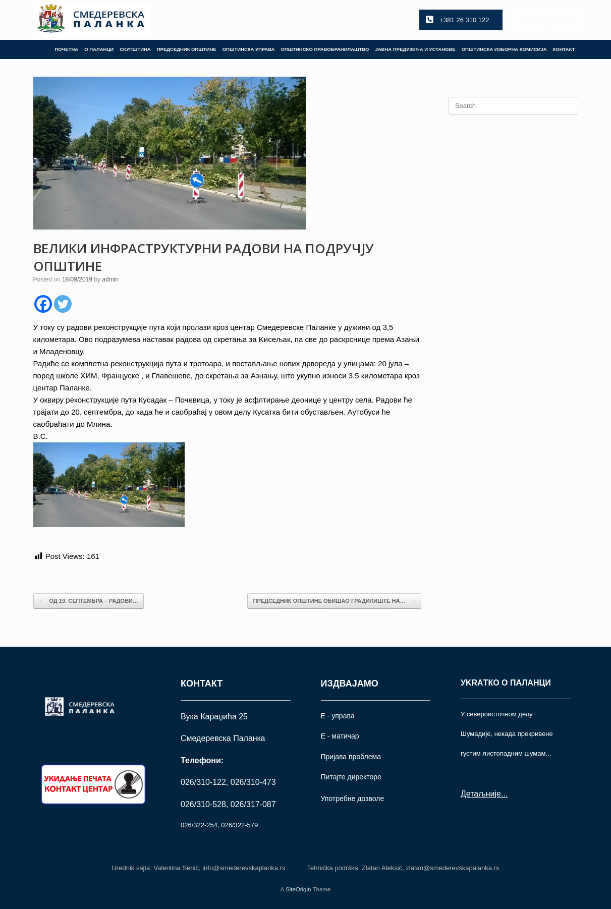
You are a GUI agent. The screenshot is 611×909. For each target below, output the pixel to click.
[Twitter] (63, 304)
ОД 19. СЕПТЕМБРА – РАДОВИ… (89, 601)
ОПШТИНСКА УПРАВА (249, 49)
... (504, 793)
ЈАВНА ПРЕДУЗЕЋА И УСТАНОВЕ (415, 49)
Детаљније (481, 793)
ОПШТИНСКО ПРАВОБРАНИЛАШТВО (325, 49)
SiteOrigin (298, 889)
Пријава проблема (351, 757)
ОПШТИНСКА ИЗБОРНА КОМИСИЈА (504, 49)
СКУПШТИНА (135, 49)
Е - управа (338, 716)
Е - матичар (340, 736)
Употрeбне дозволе (352, 798)
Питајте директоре (351, 777)
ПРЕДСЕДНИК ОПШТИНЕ (186, 49)
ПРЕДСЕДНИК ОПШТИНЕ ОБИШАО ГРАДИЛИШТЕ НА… (334, 601)
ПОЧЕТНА (66, 49)
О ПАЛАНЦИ (99, 49)
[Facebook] (43, 304)
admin (110, 279)
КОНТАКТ (564, 49)
